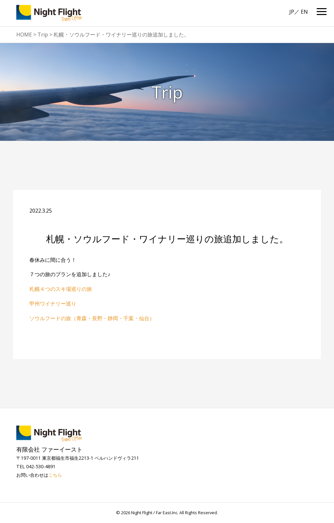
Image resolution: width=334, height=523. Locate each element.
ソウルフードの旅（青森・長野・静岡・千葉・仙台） (92, 318)
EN (304, 11)
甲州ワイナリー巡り (52, 303)
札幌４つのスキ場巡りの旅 (60, 288)
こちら (55, 475)
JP (291, 11)
